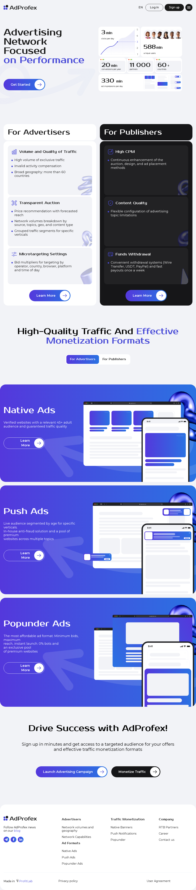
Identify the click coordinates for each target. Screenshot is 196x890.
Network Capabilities (76, 837)
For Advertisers (82, 359)
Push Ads (68, 857)
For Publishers (114, 359)
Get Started (28, 85)
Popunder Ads (72, 863)
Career (163, 833)
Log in (154, 7)
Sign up (174, 7)
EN (140, 7)
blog (17, 830)
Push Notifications (123, 833)
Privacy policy (68, 881)
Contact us (166, 839)
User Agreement (159, 881)
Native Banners (121, 827)
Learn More (53, 296)
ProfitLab (24, 881)
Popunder (118, 839)
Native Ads (69, 851)
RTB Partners (168, 827)
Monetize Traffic (139, 772)
